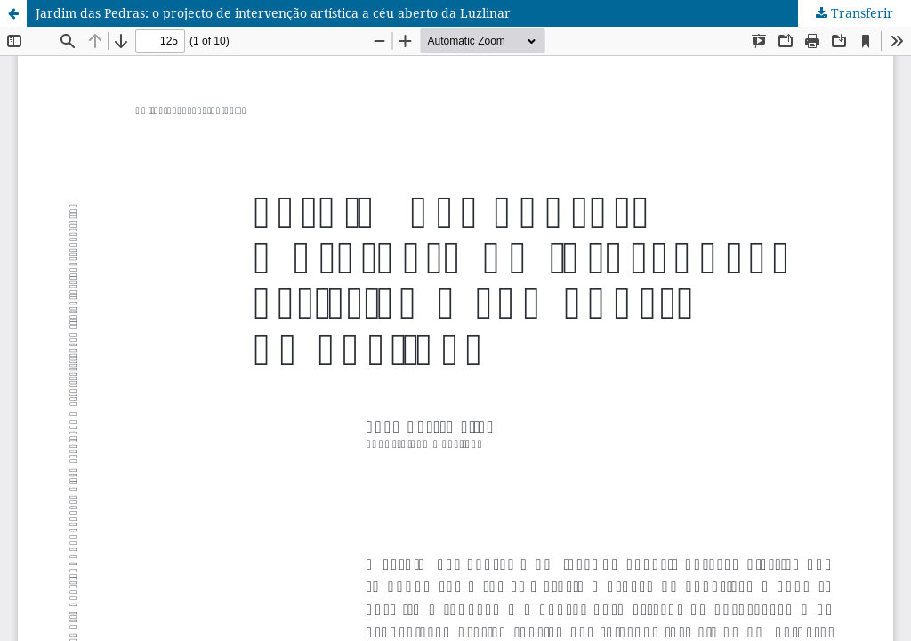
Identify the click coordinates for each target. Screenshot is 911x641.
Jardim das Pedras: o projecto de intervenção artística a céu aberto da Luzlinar (273, 12)
